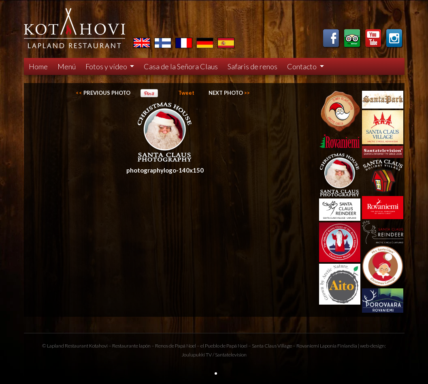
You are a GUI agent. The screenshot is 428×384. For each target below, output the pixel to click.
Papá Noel (236, 346)
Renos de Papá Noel (175, 346)
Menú (66, 66)
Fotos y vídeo (106, 66)
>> (229, 93)
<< (103, 93)
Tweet (186, 93)
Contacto (302, 66)
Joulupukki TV (196, 355)
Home (38, 66)
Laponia (328, 346)
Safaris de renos (252, 66)
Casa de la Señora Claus (181, 66)
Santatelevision (231, 355)
